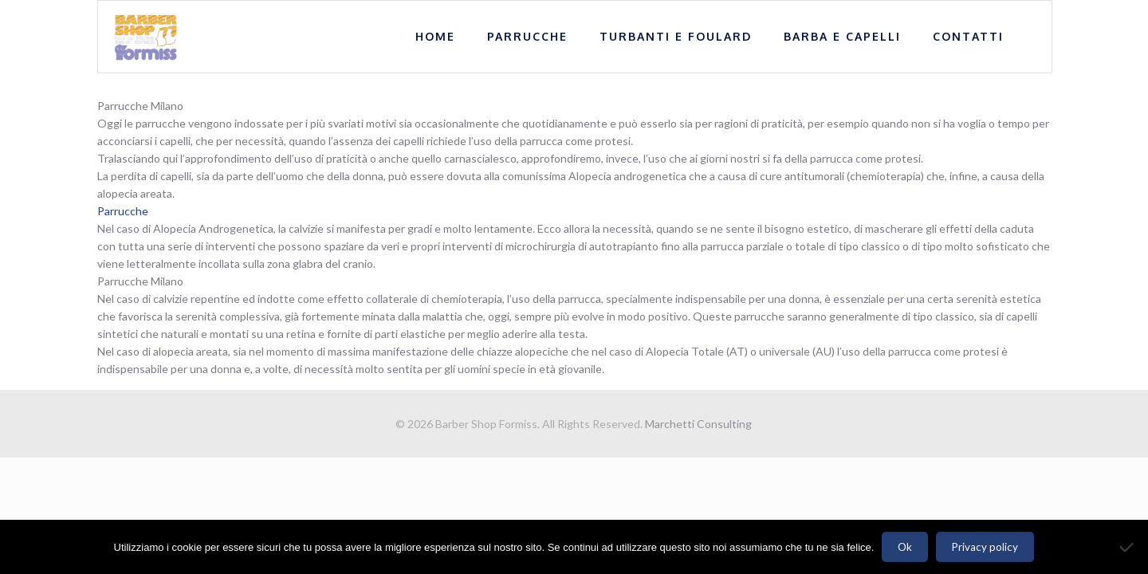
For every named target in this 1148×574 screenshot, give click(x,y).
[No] (1128, 547)
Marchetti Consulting (698, 424)
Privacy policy (985, 547)
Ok (905, 547)
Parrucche (122, 211)
